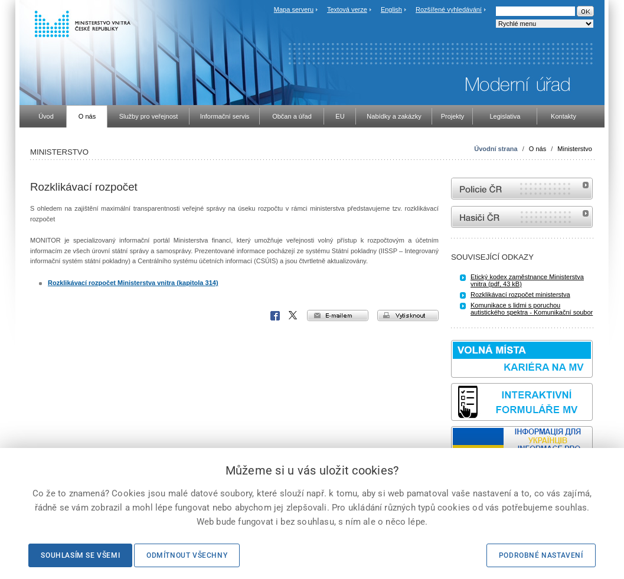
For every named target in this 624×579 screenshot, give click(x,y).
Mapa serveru (293, 9)
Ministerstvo (574, 148)
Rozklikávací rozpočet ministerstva (520, 294)
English (391, 9)
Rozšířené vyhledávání (449, 9)
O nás (537, 148)
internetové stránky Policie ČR (522, 188)
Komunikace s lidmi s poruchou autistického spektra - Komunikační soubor (532, 309)
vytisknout (408, 315)
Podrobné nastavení (541, 555)
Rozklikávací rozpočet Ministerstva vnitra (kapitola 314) (133, 282)
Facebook (275, 315)
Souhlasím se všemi (80, 555)
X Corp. (293, 315)
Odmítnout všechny (186, 555)
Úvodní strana (495, 148)
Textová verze (347, 9)
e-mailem (337, 315)
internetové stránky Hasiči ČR (522, 217)
